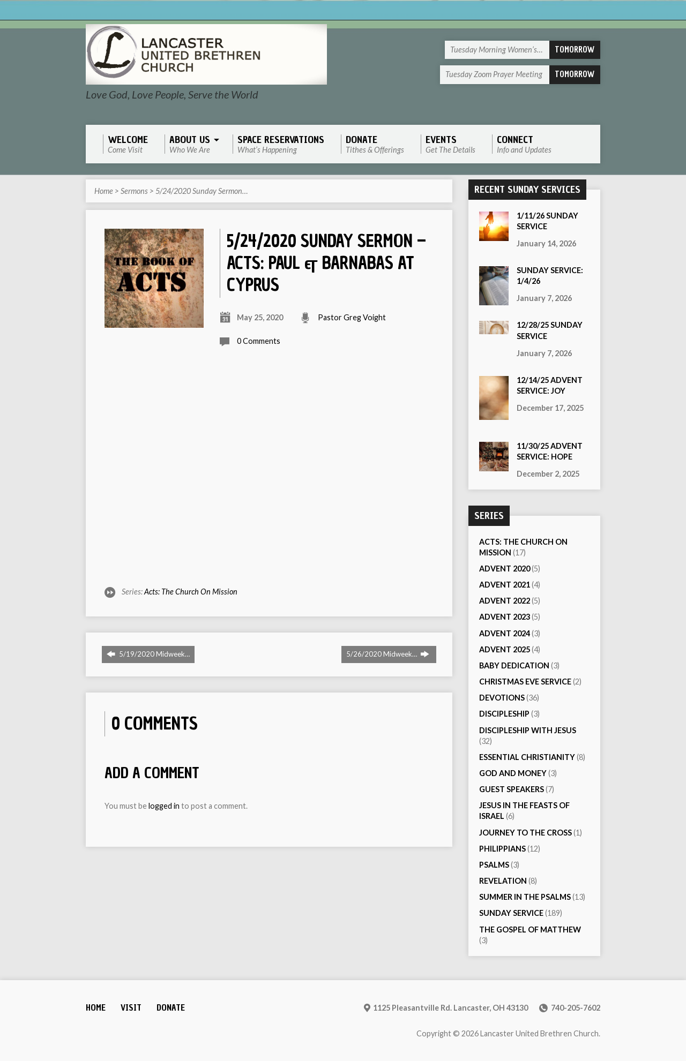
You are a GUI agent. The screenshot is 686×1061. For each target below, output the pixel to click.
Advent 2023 (504, 616)
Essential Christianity (527, 757)
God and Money (513, 773)
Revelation (503, 880)
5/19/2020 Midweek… (148, 654)
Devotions (502, 697)
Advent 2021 (504, 584)
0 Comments (258, 340)
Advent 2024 (504, 633)
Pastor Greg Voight (352, 317)
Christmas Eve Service (525, 681)
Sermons (134, 190)
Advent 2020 (504, 568)
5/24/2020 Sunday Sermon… (201, 190)
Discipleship (504, 713)
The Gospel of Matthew (530, 929)
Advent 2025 (504, 649)
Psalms (494, 864)
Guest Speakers (511, 789)
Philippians (502, 848)
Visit (131, 1007)
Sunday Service (511, 912)
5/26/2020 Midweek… (387, 654)
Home (103, 190)
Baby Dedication (514, 665)
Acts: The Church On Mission (190, 591)
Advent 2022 (504, 600)
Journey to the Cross (525, 832)
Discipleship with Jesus (527, 730)
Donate (170, 1007)
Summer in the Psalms (525, 896)
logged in (164, 805)
